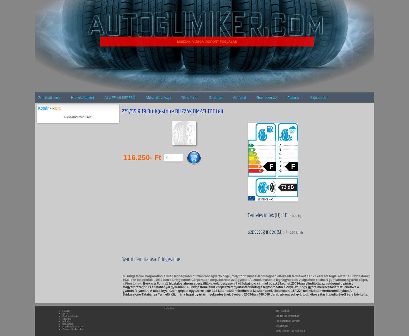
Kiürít (56, 108)
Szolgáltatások (70, 316)
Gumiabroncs (49, 97)
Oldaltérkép (282, 326)
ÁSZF (65, 313)
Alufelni (239, 97)
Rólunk (293, 97)
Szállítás (215, 97)
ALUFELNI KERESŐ (120, 97)
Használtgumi (82, 97)
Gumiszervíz (266, 97)
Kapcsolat (318, 97)
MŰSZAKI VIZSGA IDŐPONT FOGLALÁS (207, 42)
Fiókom (66, 311)
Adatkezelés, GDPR (72, 326)
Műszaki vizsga (158, 97)
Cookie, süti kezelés (72, 329)
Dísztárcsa (190, 97)
